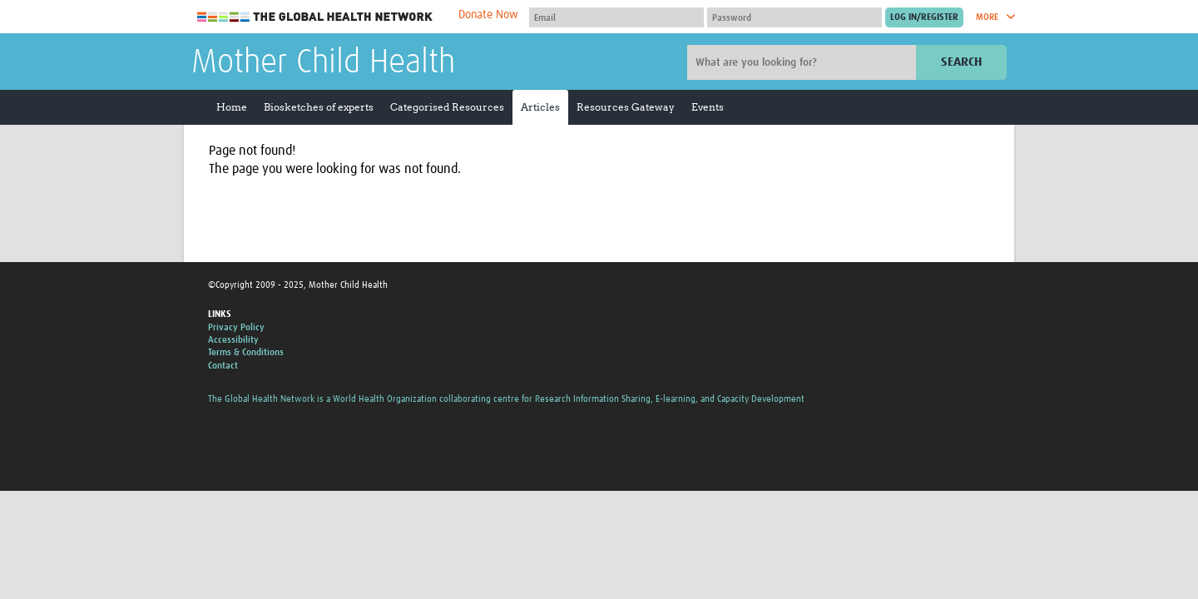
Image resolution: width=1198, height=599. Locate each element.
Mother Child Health (323, 63)
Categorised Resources (447, 107)
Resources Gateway (626, 107)
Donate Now (488, 15)
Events (707, 107)
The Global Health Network (315, 17)
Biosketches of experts (319, 107)
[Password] (794, 17)
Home (231, 107)
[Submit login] (924, 17)
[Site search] (803, 62)
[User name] (616, 17)
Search (961, 62)
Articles (540, 107)
